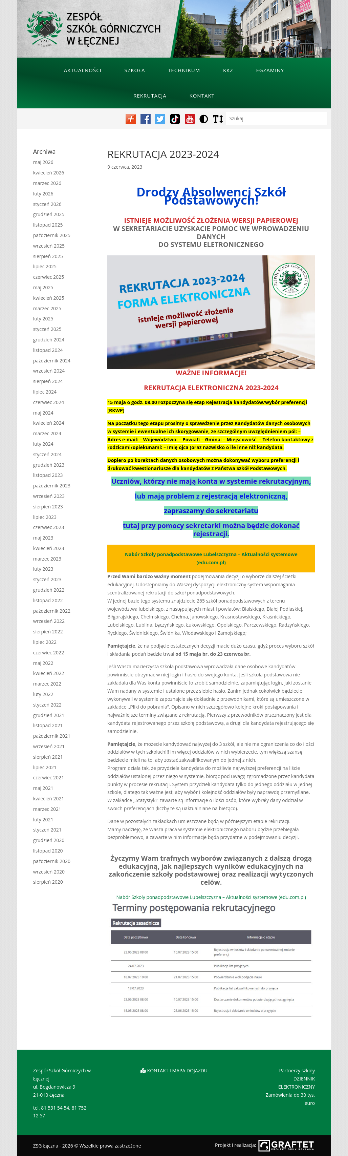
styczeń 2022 (47, 704)
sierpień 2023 (48, 506)
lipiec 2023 (45, 517)
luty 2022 (43, 694)
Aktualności (83, 70)
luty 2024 (43, 444)
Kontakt (201, 95)
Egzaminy (270, 70)
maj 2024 (43, 412)
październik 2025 (51, 235)
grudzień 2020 (49, 840)
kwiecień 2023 (48, 548)
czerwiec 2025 (48, 277)
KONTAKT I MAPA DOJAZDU (177, 1070)
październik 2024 (51, 360)
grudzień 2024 (49, 339)
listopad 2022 (48, 600)
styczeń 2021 (47, 829)
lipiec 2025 (45, 266)
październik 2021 (51, 736)
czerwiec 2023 (48, 527)
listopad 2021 (48, 725)
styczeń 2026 (47, 204)
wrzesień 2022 (49, 621)
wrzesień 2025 (49, 246)
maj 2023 (43, 537)
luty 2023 (43, 569)
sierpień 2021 (48, 757)
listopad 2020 (48, 850)
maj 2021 (43, 788)
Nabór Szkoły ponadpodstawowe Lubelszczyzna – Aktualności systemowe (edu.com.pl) (211, 897)
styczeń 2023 (47, 579)
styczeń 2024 (47, 454)
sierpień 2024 (48, 381)
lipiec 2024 (45, 391)
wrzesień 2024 (49, 370)
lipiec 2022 (45, 642)
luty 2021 (43, 819)
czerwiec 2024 (48, 402)
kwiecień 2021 (48, 798)
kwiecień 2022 (48, 673)
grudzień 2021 (49, 715)
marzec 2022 (47, 683)
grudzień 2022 (49, 590)
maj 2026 (43, 162)
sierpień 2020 (48, 882)
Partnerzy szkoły (297, 1070)
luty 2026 (43, 193)
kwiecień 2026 (48, 172)
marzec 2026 (47, 183)
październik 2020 (51, 861)
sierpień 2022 (48, 631)
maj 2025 (43, 287)
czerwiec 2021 (48, 777)
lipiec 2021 (45, 767)
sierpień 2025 (48, 256)
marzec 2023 (47, 558)
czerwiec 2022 (48, 652)
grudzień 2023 (49, 465)
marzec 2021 (47, 809)
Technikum (184, 70)
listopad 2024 (48, 350)
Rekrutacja (150, 95)
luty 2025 (43, 318)
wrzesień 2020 (49, 871)
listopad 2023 (48, 475)
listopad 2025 (48, 225)
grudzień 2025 (49, 214)
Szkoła (134, 70)
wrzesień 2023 (49, 496)
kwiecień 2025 (48, 298)
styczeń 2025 (47, 329)
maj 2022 (43, 663)
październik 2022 (51, 611)
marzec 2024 (47, 433)
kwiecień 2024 (48, 423)
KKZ (228, 70)
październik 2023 (51, 485)
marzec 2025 (47, 308)
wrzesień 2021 (49, 746)
